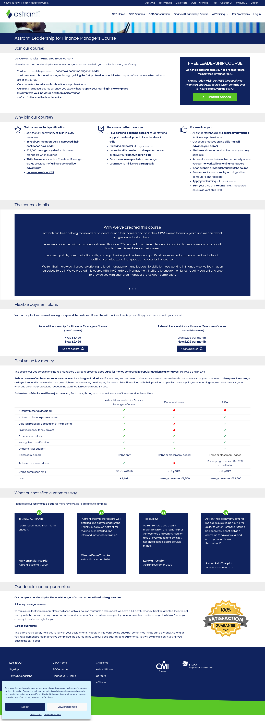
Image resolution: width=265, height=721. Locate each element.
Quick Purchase (199, 3)
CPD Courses (137, 14)
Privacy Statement (52, 715)
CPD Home (118, 14)
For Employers (241, 14)
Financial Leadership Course (191, 14)
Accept (25, 707)
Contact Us (226, 3)
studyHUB (241, 3)
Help (214, 3)
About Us (150, 3)
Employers (181, 3)
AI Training (218, 14)
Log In (257, 14)
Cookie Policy (36, 715)
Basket (254, 3)
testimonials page (43, 510)
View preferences (67, 707)
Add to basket (73, 354)
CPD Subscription (159, 14)
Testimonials (165, 3)
